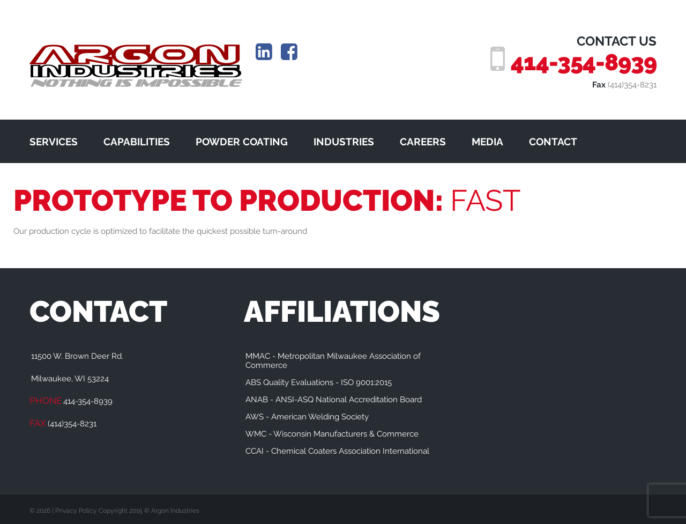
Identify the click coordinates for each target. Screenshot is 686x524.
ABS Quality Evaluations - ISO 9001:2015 (318, 382)
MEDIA (487, 141)
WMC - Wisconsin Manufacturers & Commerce (332, 434)
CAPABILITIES (136, 141)
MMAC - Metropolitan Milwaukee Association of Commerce (333, 360)
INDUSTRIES (344, 141)
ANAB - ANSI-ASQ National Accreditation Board (333, 399)
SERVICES (53, 141)
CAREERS (423, 141)
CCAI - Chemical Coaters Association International (337, 451)
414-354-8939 (584, 62)
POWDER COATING (242, 141)
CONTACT (553, 141)
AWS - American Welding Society (307, 417)
